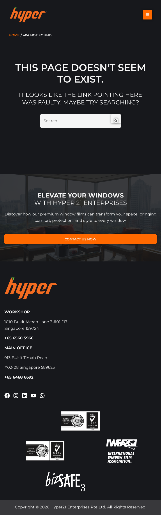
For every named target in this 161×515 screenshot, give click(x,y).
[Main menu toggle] (147, 16)
